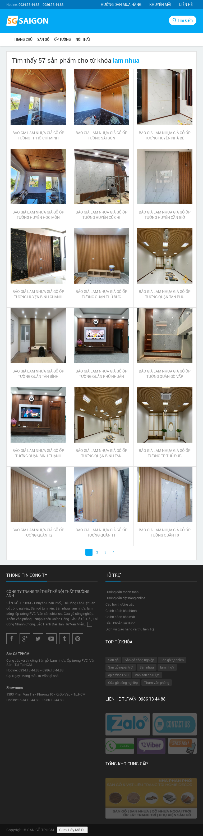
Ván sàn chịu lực (147, 675)
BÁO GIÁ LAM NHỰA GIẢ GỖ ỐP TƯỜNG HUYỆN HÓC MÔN (38, 215)
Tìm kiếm (183, 20)
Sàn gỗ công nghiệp (139, 659)
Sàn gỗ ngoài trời (120, 667)
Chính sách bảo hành (121, 610)
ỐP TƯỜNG (62, 39)
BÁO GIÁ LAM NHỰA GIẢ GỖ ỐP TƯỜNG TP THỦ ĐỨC (165, 453)
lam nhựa (167, 667)
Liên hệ (186, 4)
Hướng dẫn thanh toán (122, 591)
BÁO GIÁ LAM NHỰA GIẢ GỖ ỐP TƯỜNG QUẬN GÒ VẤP (165, 374)
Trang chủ (23, 39)
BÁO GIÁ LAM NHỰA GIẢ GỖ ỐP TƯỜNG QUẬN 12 (38, 532)
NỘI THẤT (83, 39)
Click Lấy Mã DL (72, 829)
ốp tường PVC (118, 675)
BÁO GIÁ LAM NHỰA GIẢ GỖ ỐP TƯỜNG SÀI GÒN (101, 135)
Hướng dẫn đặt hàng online (125, 598)
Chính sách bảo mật (120, 616)
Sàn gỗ (113, 659)
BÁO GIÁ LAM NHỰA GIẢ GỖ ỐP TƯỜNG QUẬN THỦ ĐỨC (101, 294)
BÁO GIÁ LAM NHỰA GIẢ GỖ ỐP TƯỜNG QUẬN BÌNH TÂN (101, 453)
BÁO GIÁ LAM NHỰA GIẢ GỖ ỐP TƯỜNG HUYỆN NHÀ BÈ (165, 135)
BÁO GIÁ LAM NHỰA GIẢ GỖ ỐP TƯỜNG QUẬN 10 (165, 532)
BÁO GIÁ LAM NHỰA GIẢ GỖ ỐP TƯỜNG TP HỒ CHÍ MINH (38, 135)
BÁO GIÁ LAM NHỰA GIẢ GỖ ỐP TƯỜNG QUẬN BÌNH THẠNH (38, 453)
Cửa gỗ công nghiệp (123, 682)
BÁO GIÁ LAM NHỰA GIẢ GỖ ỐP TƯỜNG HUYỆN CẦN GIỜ (165, 215)
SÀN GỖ (43, 39)
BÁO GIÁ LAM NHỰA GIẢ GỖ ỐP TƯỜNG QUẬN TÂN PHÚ (165, 294)
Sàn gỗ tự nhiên (172, 659)
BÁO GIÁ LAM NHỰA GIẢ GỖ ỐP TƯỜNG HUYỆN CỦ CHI (101, 215)
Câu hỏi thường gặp (119, 604)
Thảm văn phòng (156, 682)
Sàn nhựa (147, 667)
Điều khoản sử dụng (120, 623)
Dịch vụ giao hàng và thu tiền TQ (129, 629)
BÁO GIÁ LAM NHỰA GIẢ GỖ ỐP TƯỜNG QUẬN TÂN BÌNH (38, 374)
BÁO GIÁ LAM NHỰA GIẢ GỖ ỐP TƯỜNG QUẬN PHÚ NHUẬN (101, 374)
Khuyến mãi (160, 4)
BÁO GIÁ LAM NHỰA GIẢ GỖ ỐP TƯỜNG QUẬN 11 (101, 532)
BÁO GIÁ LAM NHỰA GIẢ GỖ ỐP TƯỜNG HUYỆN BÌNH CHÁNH (38, 294)
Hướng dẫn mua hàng (121, 4)
